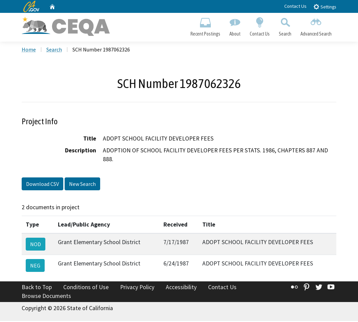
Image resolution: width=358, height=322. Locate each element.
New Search (82, 184)
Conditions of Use (86, 288)
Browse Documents (46, 297)
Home (29, 50)
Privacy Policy (137, 288)
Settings (324, 6)
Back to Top (37, 288)
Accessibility (181, 288)
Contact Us (295, 6)
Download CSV (42, 184)
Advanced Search (316, 26)
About (235, 26)
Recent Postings (205, 26)
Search (285, 26)
